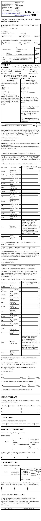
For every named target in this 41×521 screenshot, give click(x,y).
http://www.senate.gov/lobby (22, 15)
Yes (7, 505)
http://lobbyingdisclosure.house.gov (11, 13)
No (3, 505)
